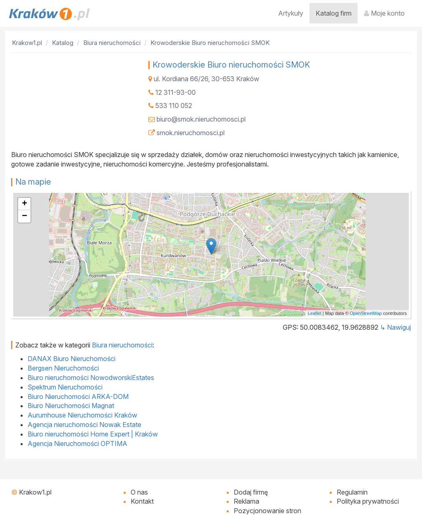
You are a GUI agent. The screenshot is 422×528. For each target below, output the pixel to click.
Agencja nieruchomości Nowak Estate (84, 424)
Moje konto (384, 13)
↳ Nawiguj (395, 327)
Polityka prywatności (368, 501)
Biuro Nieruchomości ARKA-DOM (78, 396)
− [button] (24, 216)
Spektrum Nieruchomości (65, 387)
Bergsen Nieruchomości (63, 368)
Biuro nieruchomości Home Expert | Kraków (93, 434)
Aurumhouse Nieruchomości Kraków (82, 415)
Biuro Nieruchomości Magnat (71, 405)
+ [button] (24, 204)
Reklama (246, 501)
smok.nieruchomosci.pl (191, 133)
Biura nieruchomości (122, 345)
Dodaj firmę (251, 492)
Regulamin (352, 492)
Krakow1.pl (35, 492)
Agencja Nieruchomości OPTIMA (77, 443)
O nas (139, 492)
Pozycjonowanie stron (267, 511)
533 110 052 (173, 105)
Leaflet (314, 313)
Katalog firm (334, 13)
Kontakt (142, 501)
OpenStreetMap (366, 313)
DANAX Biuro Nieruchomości (71, 358)
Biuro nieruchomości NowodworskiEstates (91, 377)
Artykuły (290, 13)
